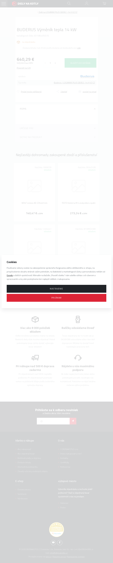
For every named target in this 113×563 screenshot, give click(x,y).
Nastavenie (56, 288)
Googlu (10, 275)
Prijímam (56, 297)
